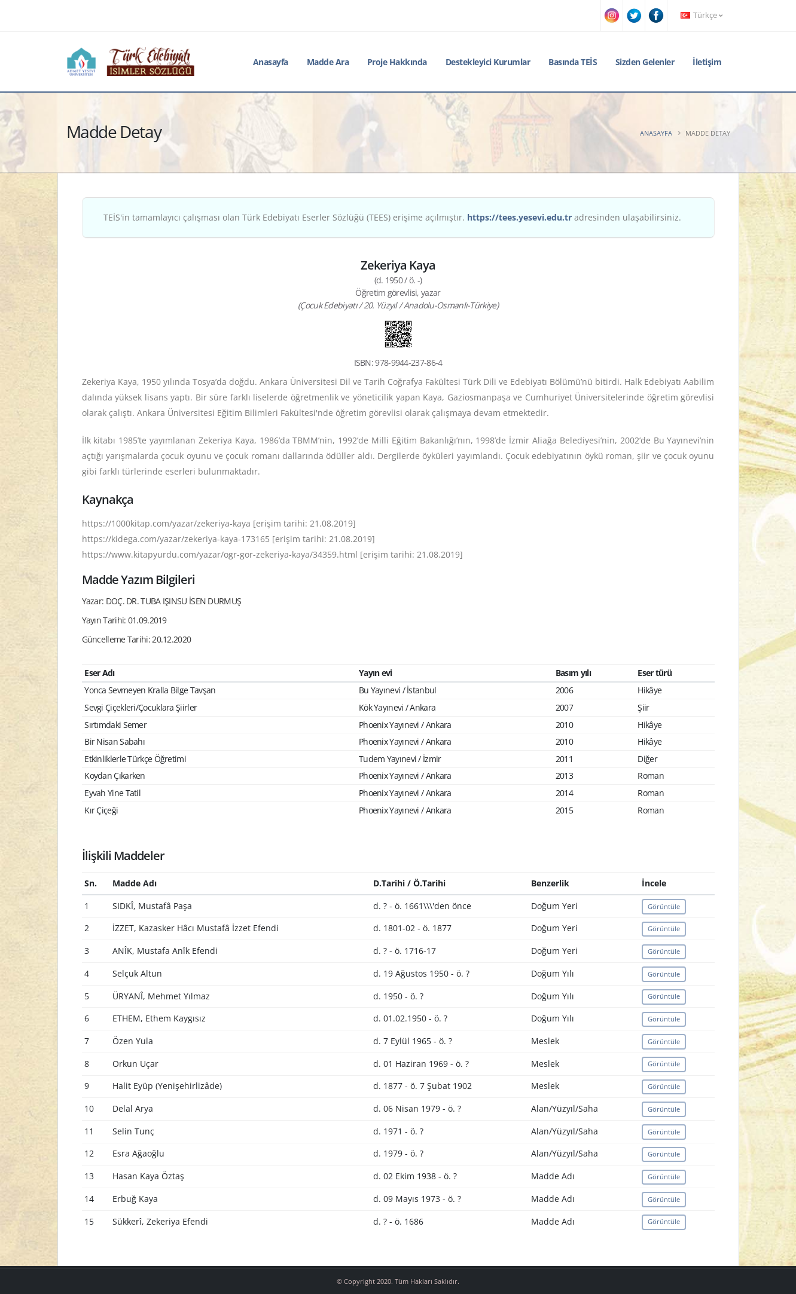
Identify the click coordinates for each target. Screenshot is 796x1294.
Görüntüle (664, 906)
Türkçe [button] (701, 15)
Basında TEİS (572, 62)
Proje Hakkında (397, 62)
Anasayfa (270, 62)
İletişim (707, 62)
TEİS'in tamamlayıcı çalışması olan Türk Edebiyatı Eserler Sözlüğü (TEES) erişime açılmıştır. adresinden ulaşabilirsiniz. (392, 217)
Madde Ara (328, 62)
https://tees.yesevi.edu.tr (519, 217)
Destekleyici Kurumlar (488, 62)
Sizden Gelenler (645, 62)
